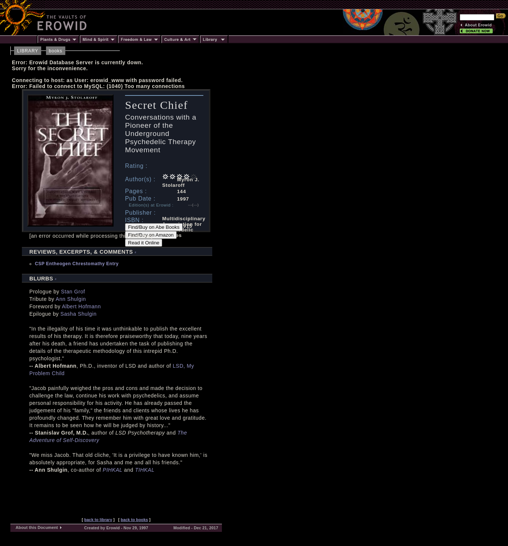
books (55, 50)
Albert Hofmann (81, 306)
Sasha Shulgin (78, 314)
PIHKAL (112, 470)
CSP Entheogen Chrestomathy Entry (77, 263)
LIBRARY (27, 50)
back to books (134, 519)
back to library (98, 519)
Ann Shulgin (71, 299)
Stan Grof (73, 292)
